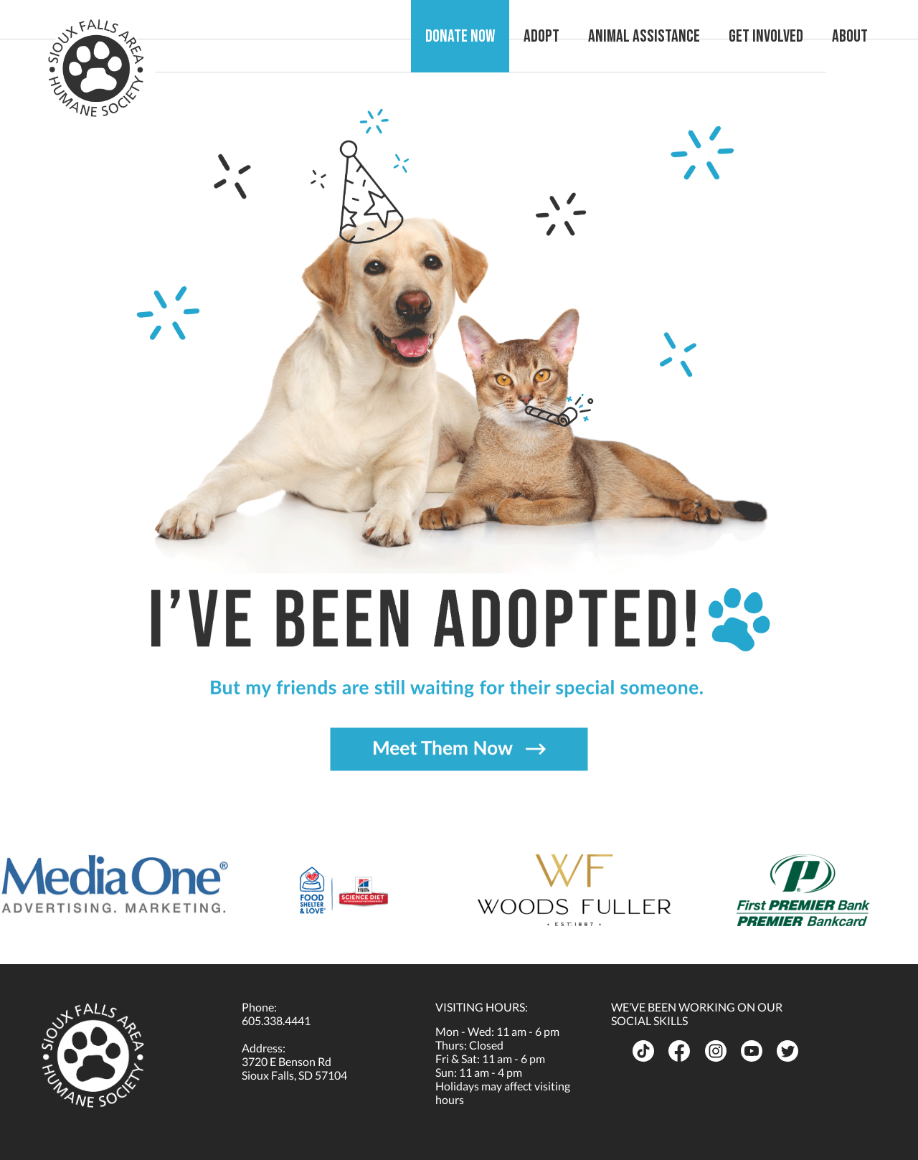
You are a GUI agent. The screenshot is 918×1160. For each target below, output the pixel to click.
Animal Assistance (644, 36)
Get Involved (766, 36)
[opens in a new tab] (115, 883)
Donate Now (460, 36)
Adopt (541, 36)
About (850, 36)
